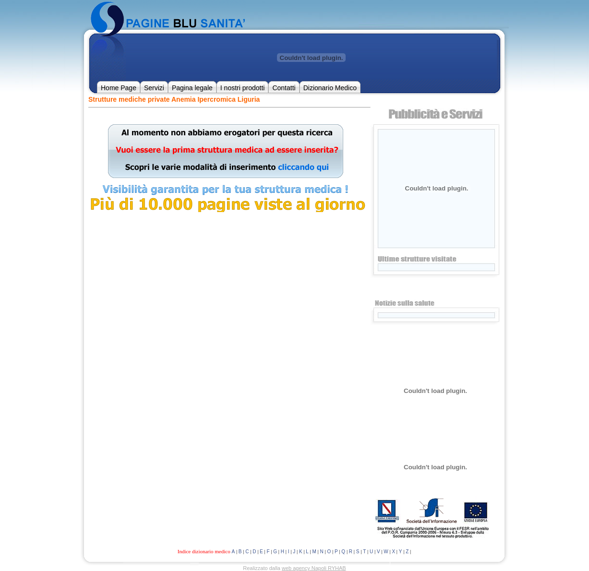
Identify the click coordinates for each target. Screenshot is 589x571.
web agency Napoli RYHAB (314, 568)
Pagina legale (192, 88)
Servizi (154, 88)
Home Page (118, 88)
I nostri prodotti (242, 88)
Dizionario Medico (330, 88)
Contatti (283, 88)
